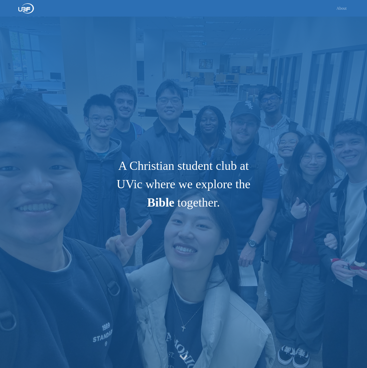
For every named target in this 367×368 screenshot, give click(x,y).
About (341, 8)
